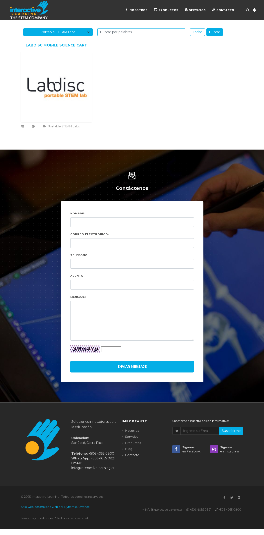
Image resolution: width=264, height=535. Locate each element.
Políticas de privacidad (72, 518)
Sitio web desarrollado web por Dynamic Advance (55, 507)
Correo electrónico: (89, 234)
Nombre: (77, 213)
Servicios (195, 10)
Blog (128, 449)
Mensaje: (78, 296)
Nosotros (136, 10)
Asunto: (77, 275)
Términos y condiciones (37, 518)
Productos (166, 10)
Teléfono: (79, 255)
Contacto (223, 10)
